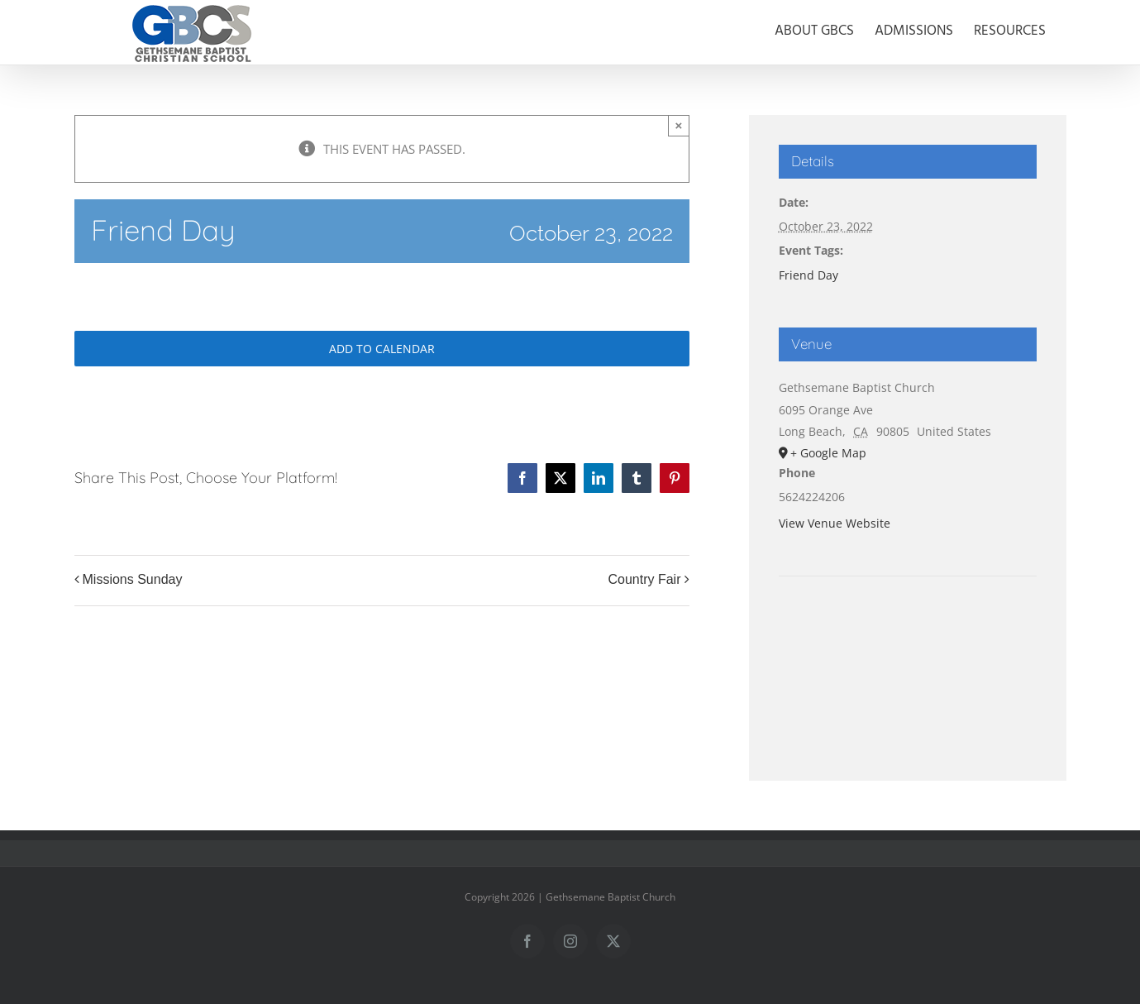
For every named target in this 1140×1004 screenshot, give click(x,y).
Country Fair (644, 579)
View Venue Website (834, 523)
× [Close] (679, 125)
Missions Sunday (133, 579)
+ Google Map (828, 453)
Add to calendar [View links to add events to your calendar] (382, 349)
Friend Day (808, 275)
